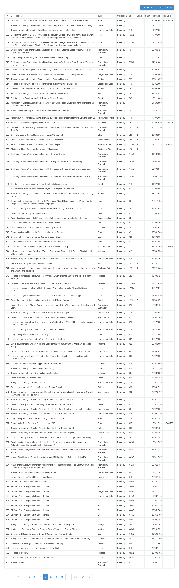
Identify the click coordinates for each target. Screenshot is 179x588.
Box (130, 16)
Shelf (147, 16)
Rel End (167, 16)
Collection (122, 16)
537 (75, 577)
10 (62, 577)
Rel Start (156, 16)
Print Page (147, 7)
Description (16, 16)
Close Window (165, 7)
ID (7, 16)
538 (83, 577)
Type (100, 16)
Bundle (140, 16)
